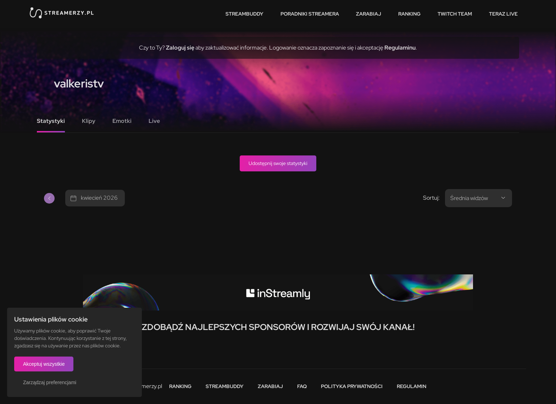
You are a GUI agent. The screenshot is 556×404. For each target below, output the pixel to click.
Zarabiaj (368, 14)
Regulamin (411, 386)
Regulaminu (400, 47)
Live (154, 121)
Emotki (122, 121)
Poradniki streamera (309, 14)
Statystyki (51, 121)
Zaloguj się (180, 47)
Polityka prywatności (352, 386)
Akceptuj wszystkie (44, 364)
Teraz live (503, 14)
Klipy (88, 121)
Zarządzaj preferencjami (49, 382)
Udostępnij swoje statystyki (278, 163)
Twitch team (455, 14)
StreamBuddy (244, 14)
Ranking (409, 14)
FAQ (302, 386)
